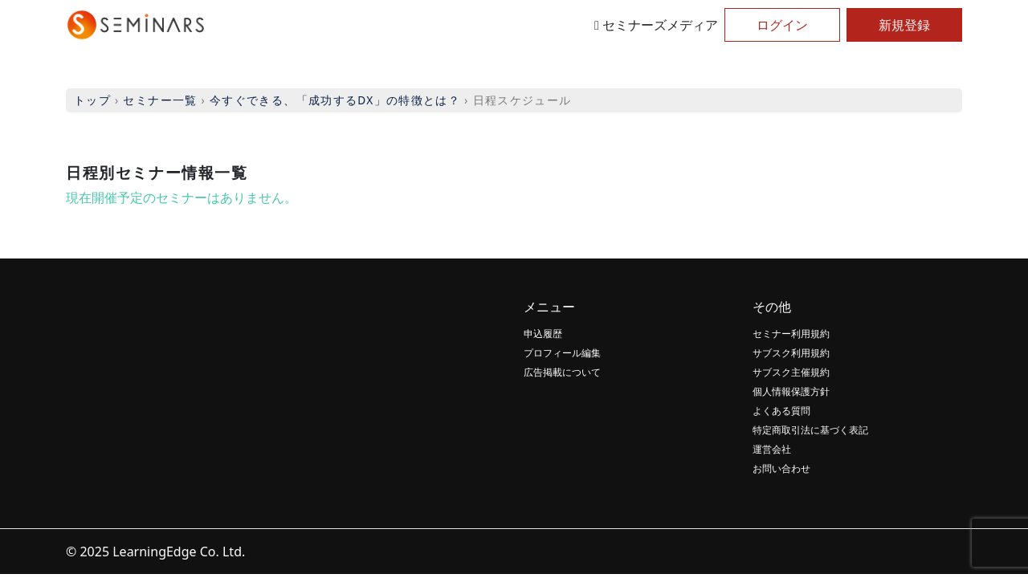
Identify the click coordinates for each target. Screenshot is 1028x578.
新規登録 (904, 25)
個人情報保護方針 (791, 391)
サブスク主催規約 (791, 372)
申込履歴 (543, 333)
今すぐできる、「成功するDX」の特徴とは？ (335, 100)
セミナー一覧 (160, 100)
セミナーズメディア (656, 25)
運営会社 (772, 449)
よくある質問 (781, 410)
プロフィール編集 (562, 353)
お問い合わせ (781, 468)
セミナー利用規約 (791, 333)
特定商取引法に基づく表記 (810, 430)
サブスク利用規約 (791, 353)
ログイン (782, 25)
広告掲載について (562, 372)
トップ (92, 100)
